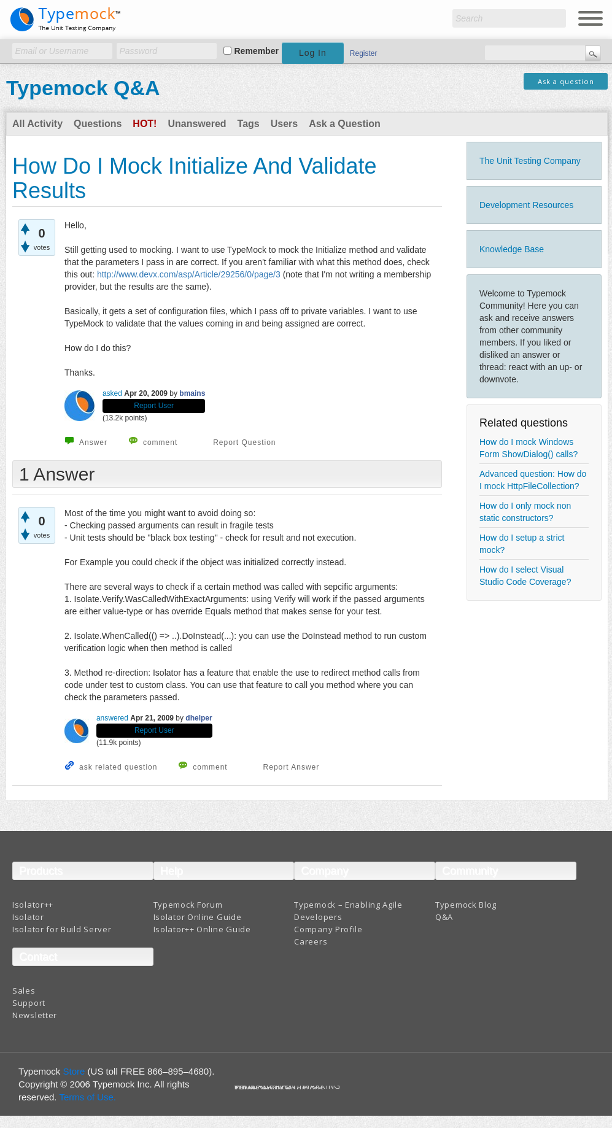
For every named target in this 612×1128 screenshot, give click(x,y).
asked (112, 393)
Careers (310, 941)
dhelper (198, 718)
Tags (249, 123)
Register (364, 53)
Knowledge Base (511, 249)
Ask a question (566, 81)
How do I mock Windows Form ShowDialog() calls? (528, 448)
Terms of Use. (87, 1097)
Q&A (444, 916)
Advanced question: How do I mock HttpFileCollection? (532, 480)
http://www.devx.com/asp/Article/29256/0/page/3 (189, 274)
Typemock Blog (466, 904)
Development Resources (526, 205)
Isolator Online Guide (197, 916)
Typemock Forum (188, 904)
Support (28, 1002)
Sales (24, 990)
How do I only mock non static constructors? (525, 512)
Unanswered (197, 123)
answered (112, 718)
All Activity (37, 123)
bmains (192, 393)
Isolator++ (32, 904)
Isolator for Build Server (62, 929)
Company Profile (328, 929)
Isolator (28, 916)
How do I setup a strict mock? (522, 544)
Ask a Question (344, 123)
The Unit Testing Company (530, 161)
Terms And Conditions (279, 1088)
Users (284, 123)
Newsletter (34, 1015)
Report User (154, 405)
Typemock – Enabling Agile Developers (348, 910)
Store (74, 1071)
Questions (98, 123)
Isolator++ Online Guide (202, 929)
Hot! (145, 123)
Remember (256, 51)
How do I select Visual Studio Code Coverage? (525, 576)
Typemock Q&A (83, 87)
